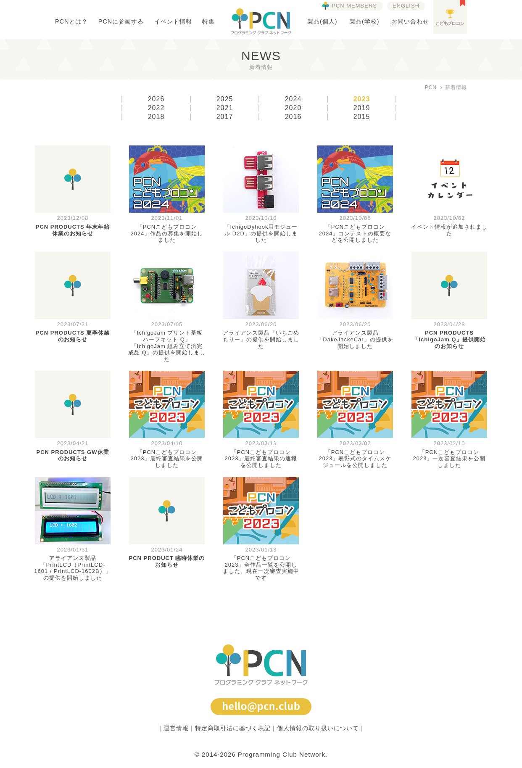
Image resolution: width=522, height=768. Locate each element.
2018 (156, 116)
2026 (156, 99)
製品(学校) (364, 21)
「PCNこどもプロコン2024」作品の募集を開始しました (167, 233)
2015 (361, 116)
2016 (293, 116)
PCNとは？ (71, 21)
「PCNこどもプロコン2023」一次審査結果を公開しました (449, 458)
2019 (361, 108)
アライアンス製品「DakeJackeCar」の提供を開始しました (355, 339)
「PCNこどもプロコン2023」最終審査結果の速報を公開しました (261, 458)
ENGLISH (406, 6)
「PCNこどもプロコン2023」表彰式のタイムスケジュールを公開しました (355, 458)
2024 (293, 99)
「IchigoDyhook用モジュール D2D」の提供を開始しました (261, 233)
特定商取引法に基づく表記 (233, 728)
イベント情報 (173, 21)
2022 (156, 108)
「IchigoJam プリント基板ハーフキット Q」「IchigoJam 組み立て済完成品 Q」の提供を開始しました (167, 346)
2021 (224, 108)
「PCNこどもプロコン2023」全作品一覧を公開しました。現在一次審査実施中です (261, 568)
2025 (224, 99)
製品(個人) (322, 21)
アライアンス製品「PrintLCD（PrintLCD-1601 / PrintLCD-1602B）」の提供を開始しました (72, 568)
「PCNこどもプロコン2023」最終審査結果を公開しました (167, 458)
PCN (431, 87)
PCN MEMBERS (354, 6)
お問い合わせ (410, 21)
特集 (208, 21)
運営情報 (176, 728)
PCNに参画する (121, 21)
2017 (224, 116)
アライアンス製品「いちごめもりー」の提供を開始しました (261, 339)
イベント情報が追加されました (449, 230)
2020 (293, 108)
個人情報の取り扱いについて (318, 728)
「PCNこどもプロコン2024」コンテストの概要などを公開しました (355, 233)
